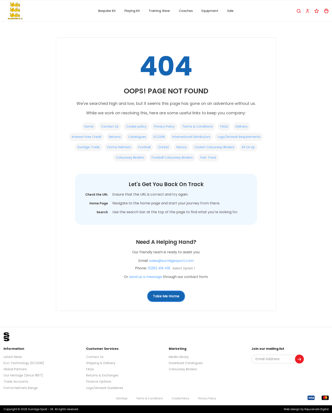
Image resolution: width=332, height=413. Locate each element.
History (181, 147)
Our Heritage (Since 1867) (23, 375)
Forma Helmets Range (21, 388)
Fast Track (208, 157)
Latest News (13, 357)
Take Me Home (166, 296)
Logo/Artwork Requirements (239, 137)
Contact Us (110, 126)
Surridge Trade (88, 147)
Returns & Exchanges (102, 375)
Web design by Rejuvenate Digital (306, 409)
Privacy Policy (164, 126)
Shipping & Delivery (100, 363)
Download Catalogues (186, 363)
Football (144, 147)
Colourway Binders (130, 157)
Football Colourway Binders (172, 157)
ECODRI (159, 137)
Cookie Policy (180, 398)
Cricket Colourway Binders (214, 147)
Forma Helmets (119, 147)
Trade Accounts (16, 381)
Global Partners (15, 369)
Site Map (121, 398)
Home (89, 126)
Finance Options (98, 381)
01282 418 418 (159, 268)
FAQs (224, 126)
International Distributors (191, 137)
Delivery (242, 126)
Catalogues (137, 137)
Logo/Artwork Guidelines (104, 388)
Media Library (179, 357)
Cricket (163, 147)
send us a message (145, 276)
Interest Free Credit (87, 137)
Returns (115, 137)
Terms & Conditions (197, 126)
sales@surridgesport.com (171, 260)
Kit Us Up (248, 147)
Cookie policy (136, 126)
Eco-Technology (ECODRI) (24, 363)
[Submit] (299, 359)
